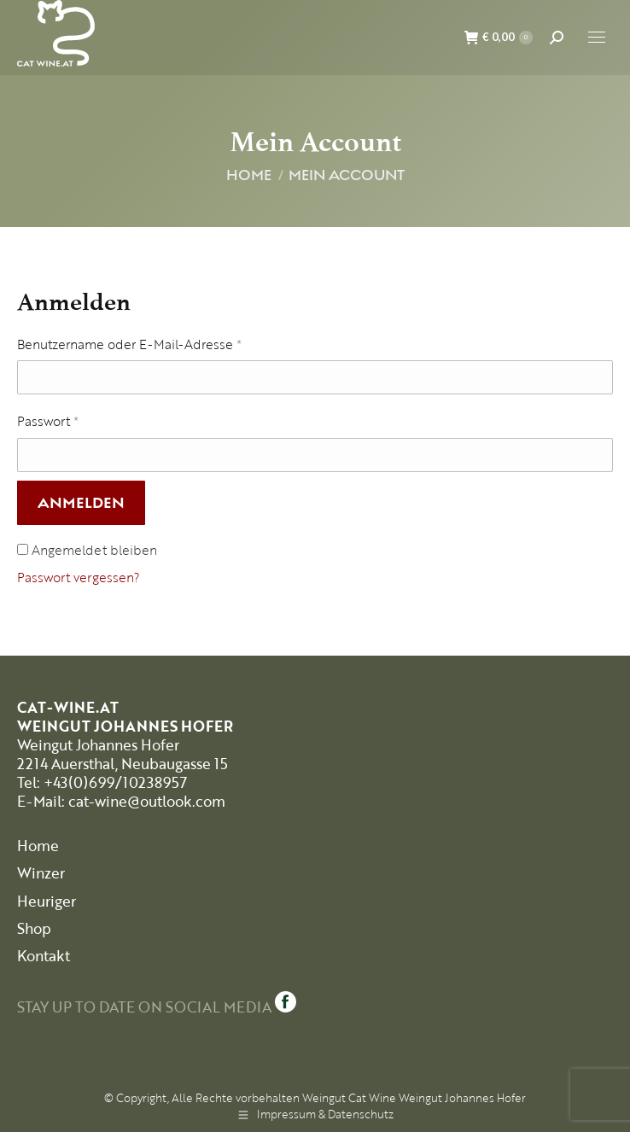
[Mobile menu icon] (596, 37)
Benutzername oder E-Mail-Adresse (129, 344)
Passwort (48, 420)
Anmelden (81, 502)
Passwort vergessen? (78, 577)
